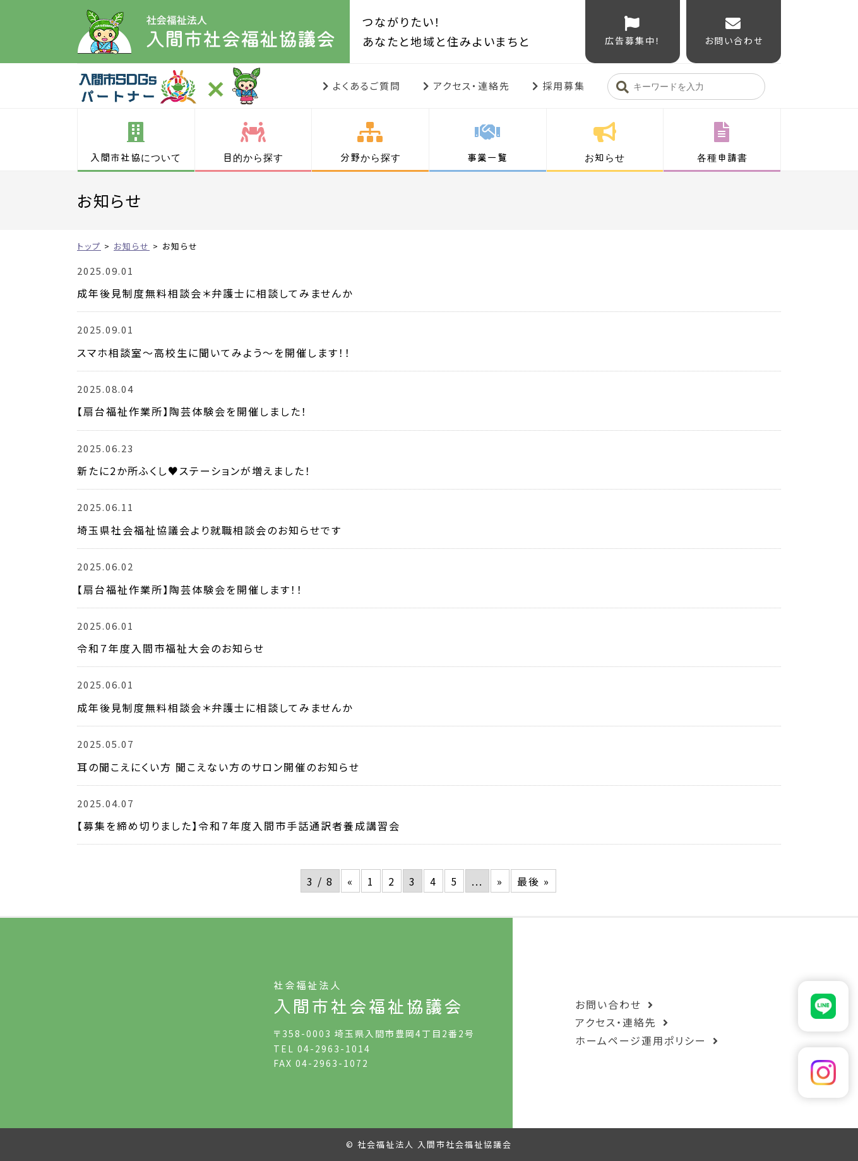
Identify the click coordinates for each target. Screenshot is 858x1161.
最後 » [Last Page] (533, 881)
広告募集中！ (633, 40)
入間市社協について (135, 157)
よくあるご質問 (367, 85)
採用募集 (563, 85)
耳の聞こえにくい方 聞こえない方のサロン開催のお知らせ (218, 766)
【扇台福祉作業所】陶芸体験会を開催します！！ (190, 589)
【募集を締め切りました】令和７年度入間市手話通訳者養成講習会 (238, 825)
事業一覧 (487, 157)
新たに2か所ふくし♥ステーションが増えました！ (194, 470)
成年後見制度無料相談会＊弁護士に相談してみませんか (215, 293)
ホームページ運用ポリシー (640, 1040)
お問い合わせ (734, 40)
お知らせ (605, 157)
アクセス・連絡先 (471, 85)
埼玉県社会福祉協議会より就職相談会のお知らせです (209, 530)
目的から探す (253, 157)
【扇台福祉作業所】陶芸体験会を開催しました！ (192, 411)
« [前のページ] (350, 881)
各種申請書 (722, 157)
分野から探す (370, 157)
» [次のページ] (500, 881)
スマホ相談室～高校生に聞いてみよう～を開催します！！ (214, 352)
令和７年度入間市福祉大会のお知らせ (171, 648)
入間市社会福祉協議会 (213, 31)
